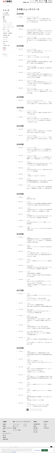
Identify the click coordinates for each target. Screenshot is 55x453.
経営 (4, 17)
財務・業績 (35, 428)
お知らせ (4, 48)
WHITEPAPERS (46, 428)
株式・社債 (35, 431)
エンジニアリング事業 (16, 430)
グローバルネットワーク (7, 433)
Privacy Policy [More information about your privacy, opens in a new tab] (13, 452)
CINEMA (45, 426)
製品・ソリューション (31, 3)
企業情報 (24, 3)
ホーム (3, 5)
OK (44, 450)
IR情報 (46, 3)
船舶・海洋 (5, 41)
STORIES (45, 424)
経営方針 (35, 426)
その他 (4, 50)
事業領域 (4, 431)
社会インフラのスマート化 (8, 27)
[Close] (53, 450)
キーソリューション (16, 424)
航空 (4, 43)
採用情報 (36, 1)
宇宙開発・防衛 (6, 45)
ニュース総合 (5, 13)
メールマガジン (5, 55)
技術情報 (14, 428)
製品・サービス (15, 426)
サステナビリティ (40, 3)
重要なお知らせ (5, 54)
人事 (4, 19)
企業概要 (4, 424)
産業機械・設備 (6, 35)
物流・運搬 (5, 37)
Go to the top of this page (51, 447)
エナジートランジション (8, 25)
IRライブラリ (36, 430)
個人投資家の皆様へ (37, 424)
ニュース (32, 1)
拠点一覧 (4, 435)
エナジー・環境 (6, 31)
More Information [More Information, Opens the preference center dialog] (37, 450)
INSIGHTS (50, 3)
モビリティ (5, 39)
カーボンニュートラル (7, 23)
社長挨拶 (4, 426)
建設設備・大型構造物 (7, 33)
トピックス (25, 424)
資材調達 (4, 437)
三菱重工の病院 (5, 439)
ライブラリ (25, 426)
